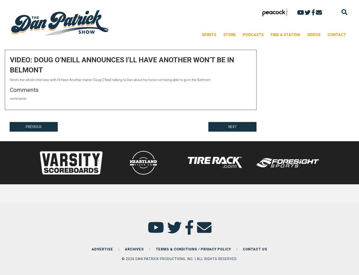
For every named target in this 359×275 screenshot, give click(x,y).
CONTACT (336, 34)
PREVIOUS (34, 127)
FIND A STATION (285, 34)
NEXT (232, 127)
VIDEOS (314, 34)
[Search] (344, 12)
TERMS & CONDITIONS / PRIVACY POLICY (193, 249)
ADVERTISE (102, 249)
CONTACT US (255, 249)
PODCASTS (253, 34)
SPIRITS (209, 34)
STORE (229, 34)
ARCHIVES (134, 249)
